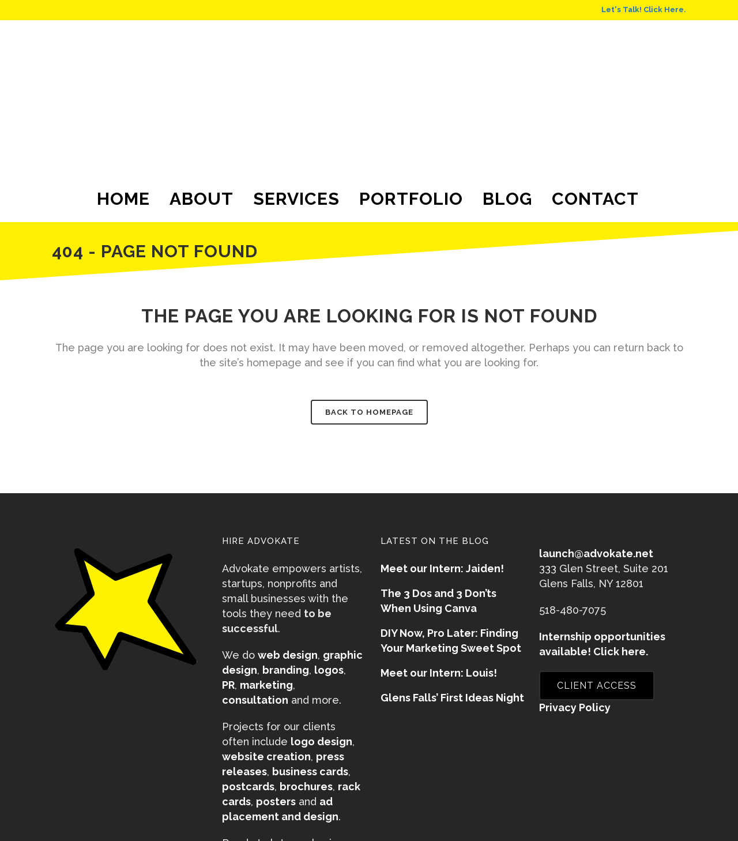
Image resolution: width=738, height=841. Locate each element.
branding (285, 670)
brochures (306, 786)
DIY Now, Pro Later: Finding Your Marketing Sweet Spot (451, 640)
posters (276, 801)
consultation (255, 700)
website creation (266, 756)
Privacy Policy (575, 707)
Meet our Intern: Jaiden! (442, 568)
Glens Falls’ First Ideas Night (452, 698)
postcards (248, 786)
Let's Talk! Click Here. (643, 9)
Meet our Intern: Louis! (439, 673)
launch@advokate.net (596, 553)
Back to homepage (369, 412)
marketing (266, 685)
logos (329, 670)
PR (228, 685)
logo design (321, 741)
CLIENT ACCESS (597, 685)
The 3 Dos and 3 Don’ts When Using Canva (438, 600)
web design (288, 655)
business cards (310, 771)
